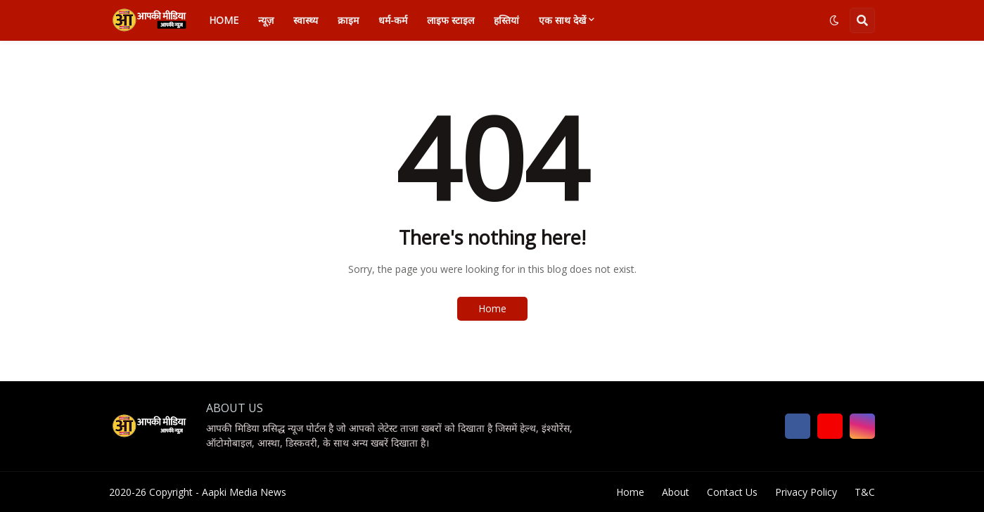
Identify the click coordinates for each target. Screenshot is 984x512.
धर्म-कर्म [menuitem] (392, 20)
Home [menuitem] (223, 20)
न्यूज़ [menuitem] (266, 20)
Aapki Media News (244, 492)
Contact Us (732, 492)
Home (492, 308)
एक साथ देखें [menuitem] (562, 20)
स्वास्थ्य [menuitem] (305, 20)
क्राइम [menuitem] (348, 20)
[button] (834, 20)
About (675, 492)
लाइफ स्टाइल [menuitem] (450, 20)
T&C (865, 492)
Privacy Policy (806, 492)
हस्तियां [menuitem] (506, 20)
